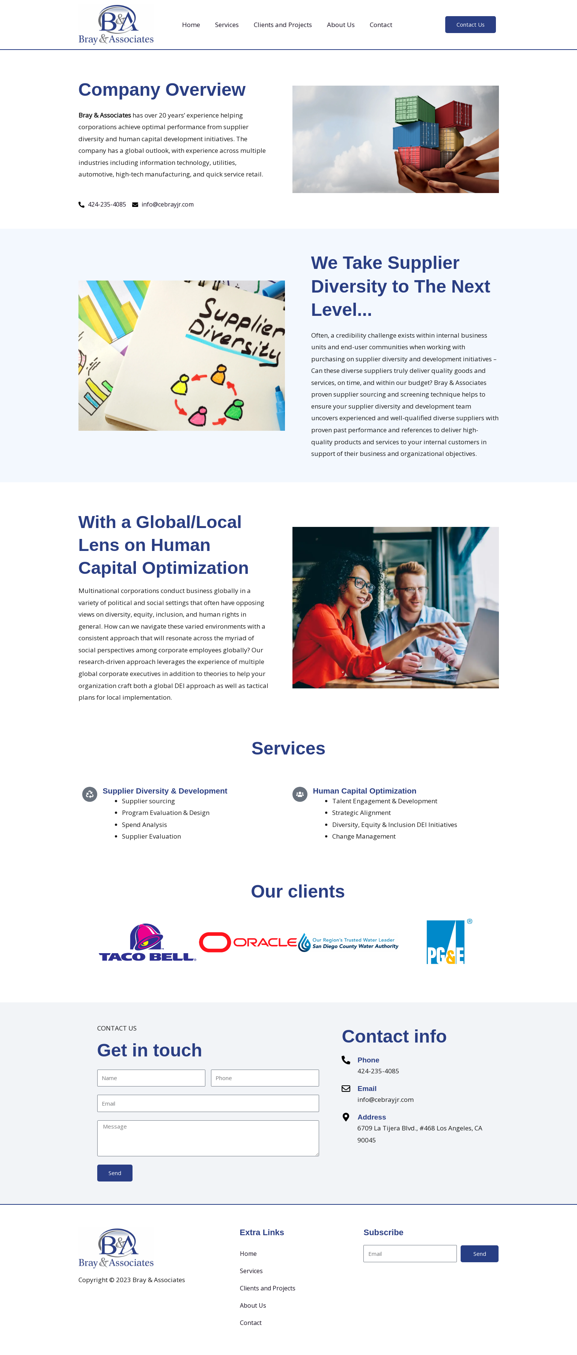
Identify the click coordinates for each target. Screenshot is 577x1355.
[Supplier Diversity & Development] (89, 795)
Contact (381, 24)
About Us (341, 24)
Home (191, 24)
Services (227, 24)
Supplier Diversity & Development (169, 791)
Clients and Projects (283, 24)
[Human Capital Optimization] (299, 795)
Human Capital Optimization (368, 791)
